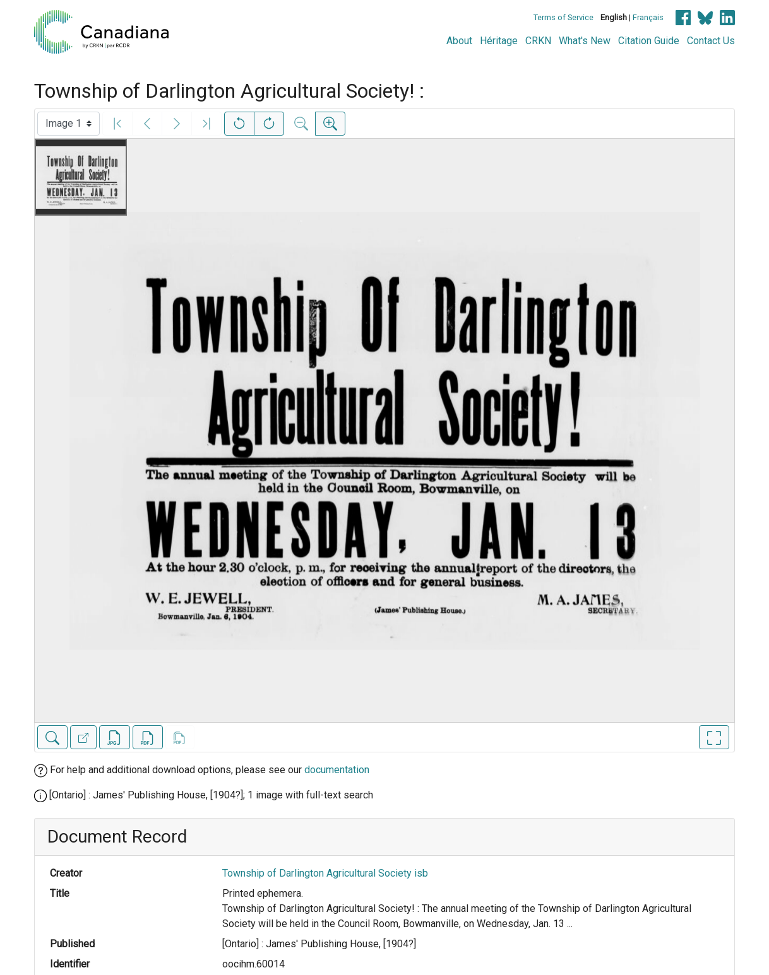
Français (648, 17)
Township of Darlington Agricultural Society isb (325, 873)
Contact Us (711, 41)
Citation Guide (648, 41)
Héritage (499, 41)
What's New (585, 41)
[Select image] (68, 124)
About (459, 41)
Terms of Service (563, 17)
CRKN (538, 41)
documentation (336, 770)
